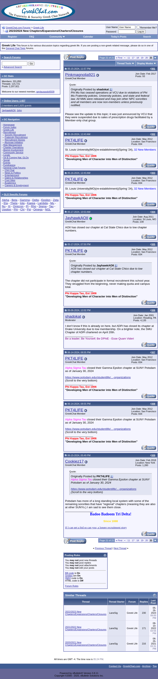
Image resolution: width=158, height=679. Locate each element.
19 (142, 57)
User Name (112, 27)
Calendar (88, 36)
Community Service (13, 152)
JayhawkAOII (9, 110)
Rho (33, 206)
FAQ (31, 36)
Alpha (5, 200)
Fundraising (9, 165)
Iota (22, 203)
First (119, 57)
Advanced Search (13, 67)
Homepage (9, 124)
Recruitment (9, 132)
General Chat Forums (14, 167)
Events (7, 162)
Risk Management (12, 145)
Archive (146, 666)
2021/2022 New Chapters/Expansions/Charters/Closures (85, 628)
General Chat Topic (15, 48)
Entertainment (12, 175)
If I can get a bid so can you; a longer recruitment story (96, 527)
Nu (3, 206)
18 (137, 57)
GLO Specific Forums (15, 194)
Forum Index (9, 127)
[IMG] (68, 578)
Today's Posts (118, 36)
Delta (35, 200)
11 (129, 57)
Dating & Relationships (16, 177)
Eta (6, 203)
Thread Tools (124, 63)
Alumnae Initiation (14, 142)
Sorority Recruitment (15, 135)
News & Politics (13, 172)
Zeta (56, 200)
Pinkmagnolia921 (80, 74)
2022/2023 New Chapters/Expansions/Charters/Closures (85, 612)
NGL (48, 209)
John (19, 110)
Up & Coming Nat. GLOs (16, 157)
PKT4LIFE (74, 140)
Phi (16, 209)
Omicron (18, 206)
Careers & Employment (17, 185)
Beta (14, 200)
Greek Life (38, 27)
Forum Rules (71, 586)
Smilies (68, 575)
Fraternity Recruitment (16, 137)
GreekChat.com (131, 666)
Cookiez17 (74, 461)
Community (57, 36)
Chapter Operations (13, 147)
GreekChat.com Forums (18, 27)
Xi (9, 206)
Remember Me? (147, 27)
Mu (52, 203)
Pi (27, 206)
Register (12, 36)
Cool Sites (10, 180)
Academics (10, 183)
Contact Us (115, 666)
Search (147, 36)
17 (133, 57)
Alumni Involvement (13, 150)
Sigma (43, 206)
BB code (69, 573)
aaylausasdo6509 (45, 91)
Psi (29, 209)
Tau (51, 206)
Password (111, 31)
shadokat (73, 316)
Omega (38, 209)
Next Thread (120, 548)
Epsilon (45, 200)
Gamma (25, 200)
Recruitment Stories (15, 140)
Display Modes (145, 63)
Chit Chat (9, 170)
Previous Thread (103, 548)
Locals (6, 155)
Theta (13, 203)
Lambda (43, 203)
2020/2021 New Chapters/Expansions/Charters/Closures (85, 643)
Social (6, 160)
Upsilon (6, 209)
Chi (22, 209)
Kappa (31, 203)
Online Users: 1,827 (14, 100)
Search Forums (12, 57)
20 (146, 57)
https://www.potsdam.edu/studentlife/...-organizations (98, 377)
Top (155, 666)
